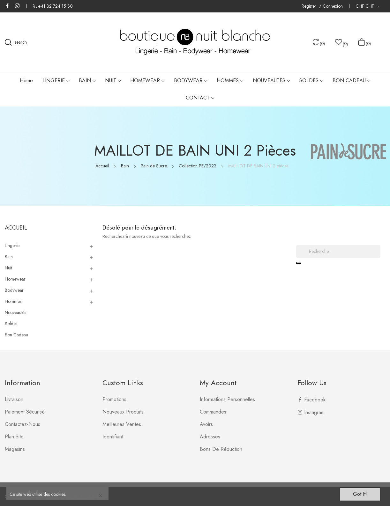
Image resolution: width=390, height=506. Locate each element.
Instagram (17, 5)
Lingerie (12, 245)
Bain (9, 256)
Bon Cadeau (16, 335)
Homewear (15, 279)
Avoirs (206, 424)
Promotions (114, 399)
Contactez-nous (22, 424)
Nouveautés (15, 312)
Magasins (15, 449)
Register (310, 6)
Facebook (7, 5)
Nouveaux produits (123, 411)
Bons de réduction (221, 449)
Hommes (13, 301)
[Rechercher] (338, 251)
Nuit (8, 268)
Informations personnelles (227, 399)
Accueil (16, 228)
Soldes (11, 323)
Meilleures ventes (121, 424)
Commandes (213, 411)
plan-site (14, 436)
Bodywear (14, 290)
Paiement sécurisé (25, 411)
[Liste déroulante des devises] (367, 6)
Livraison (14, 399)
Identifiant (112, 436)
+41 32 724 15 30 (55, 6)
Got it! (360, 494)
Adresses (210, 436)
